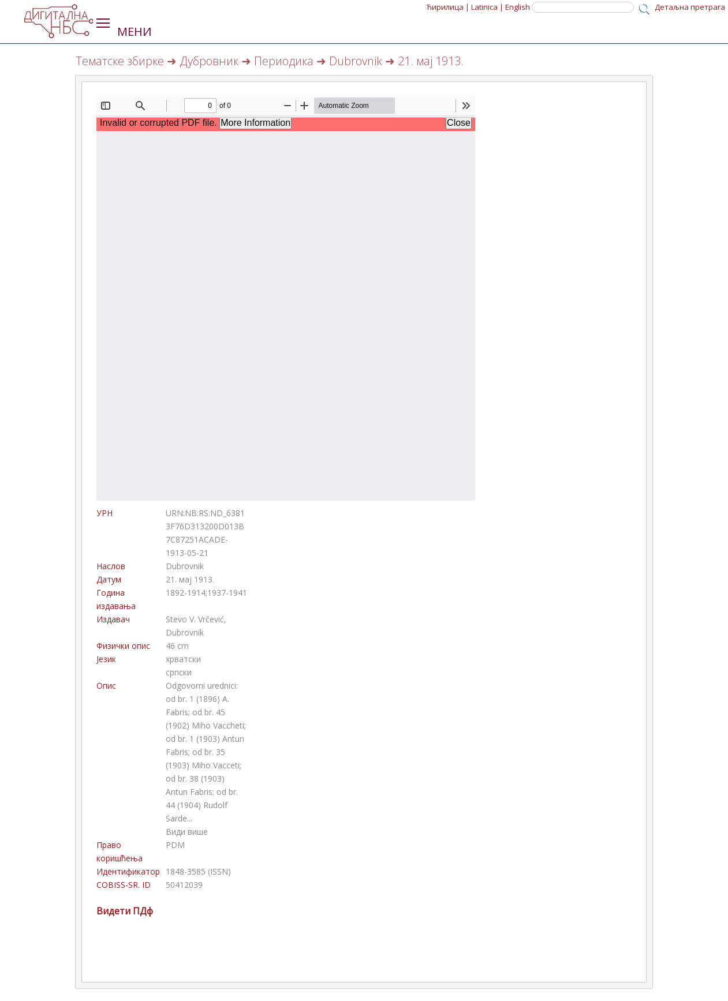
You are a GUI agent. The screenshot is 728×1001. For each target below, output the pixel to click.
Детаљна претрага (690, 7)
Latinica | (487, 7)
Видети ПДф (124, 911)
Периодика (283, 61)
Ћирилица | (448, 7)
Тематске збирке (120, 61)
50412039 (184, 884)
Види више (187, 831)
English (517, 7)
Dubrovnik (355, 61)
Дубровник (209, 61)
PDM (175, 844)
